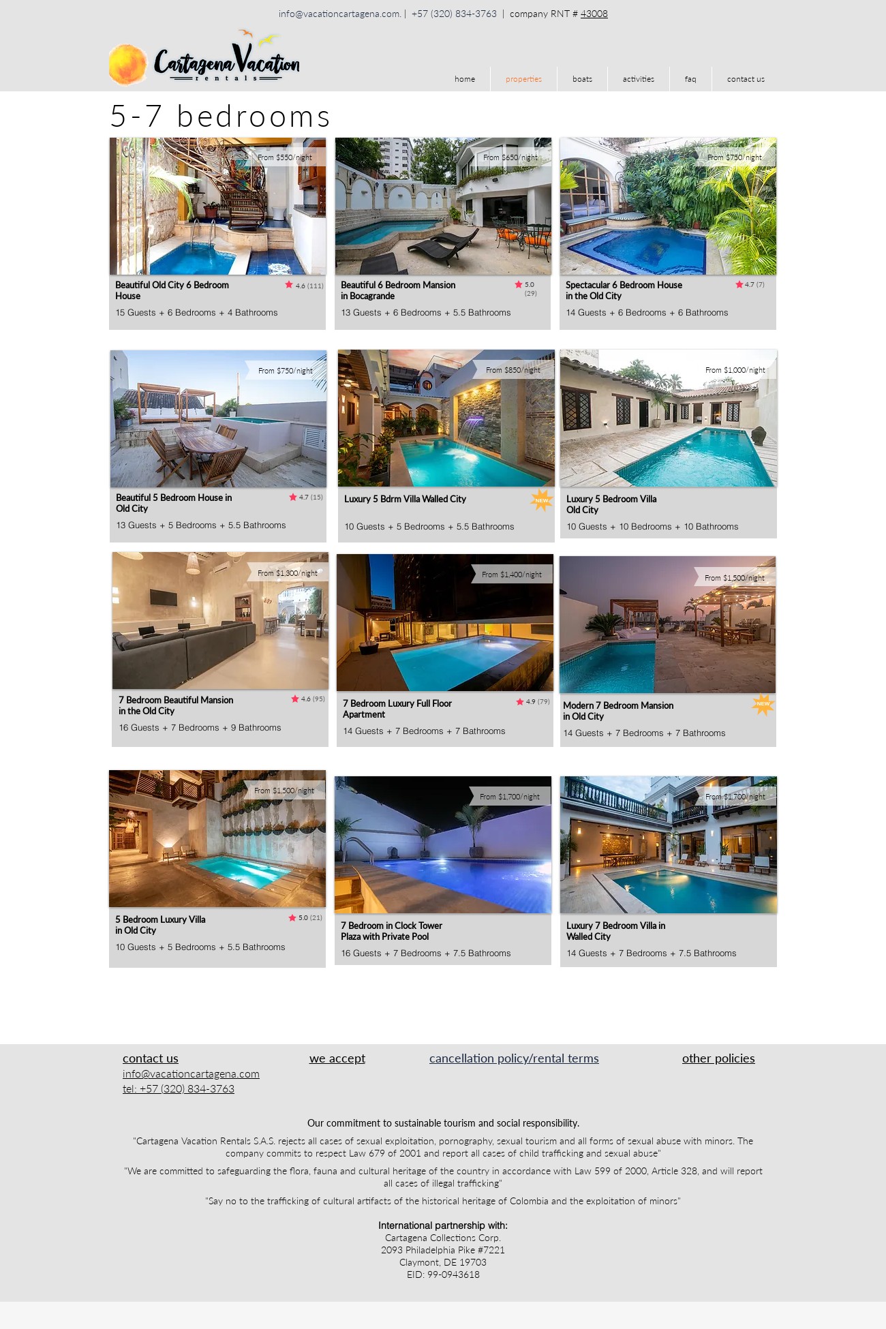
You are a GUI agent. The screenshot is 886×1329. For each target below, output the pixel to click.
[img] (309, 1079)
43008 (594, 13)
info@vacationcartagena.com (339, 13)
